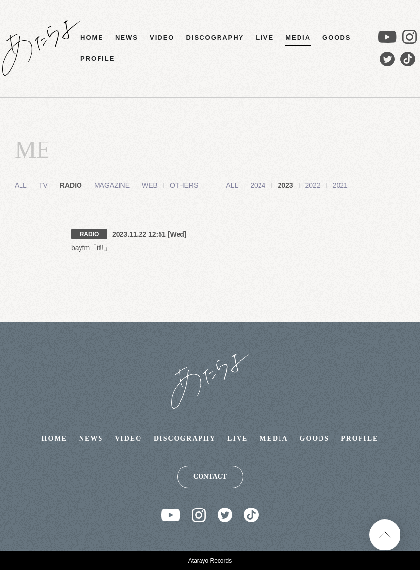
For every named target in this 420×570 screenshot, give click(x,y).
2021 (328, 185)
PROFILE (97, 58)
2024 (245, 185)
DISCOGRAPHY (215, 37)
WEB (150, 185)
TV (43, 185)
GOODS (336, 37)
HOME (91, 37)
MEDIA (298, 37)
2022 (300, 185)
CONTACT (210, 476)
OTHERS (184, 185)
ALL (21, 185)
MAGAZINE (112, 185)
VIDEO (162, 37)
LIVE (265, 37)
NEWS (126, 37)
